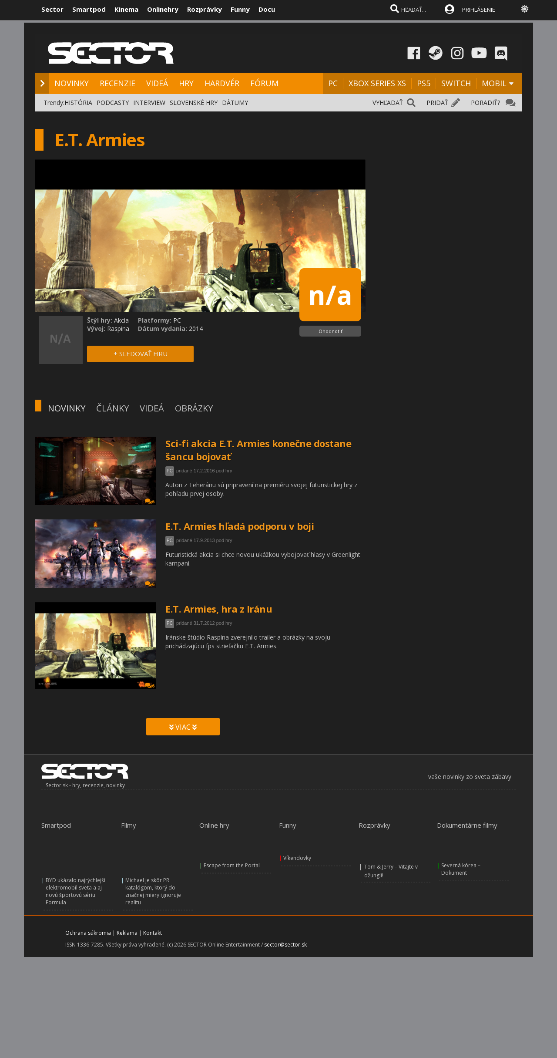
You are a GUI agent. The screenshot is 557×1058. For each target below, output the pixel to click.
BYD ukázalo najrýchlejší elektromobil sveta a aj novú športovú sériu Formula (75, 891)
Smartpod (89, 9)
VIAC (183, 727)
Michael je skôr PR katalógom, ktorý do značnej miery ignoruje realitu (153, 891)
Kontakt (152, 933)
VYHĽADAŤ (387, 102)
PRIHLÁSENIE (478, 9)
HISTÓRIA (78, 102)
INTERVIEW (149, 102)
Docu (266, 9)
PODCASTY (113, 102)
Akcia (121, 320)
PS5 (423, 83)
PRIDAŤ (437, 102)
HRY (186, 83)
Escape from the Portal (232, 865)
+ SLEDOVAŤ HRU (141, 353)
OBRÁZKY (194, 408)
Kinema (126, 9)
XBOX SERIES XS (377, 83)
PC (333, 83)
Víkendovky (297, 858)
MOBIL (494, 83)
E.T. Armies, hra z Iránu (218, 608)
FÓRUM (264, 83)
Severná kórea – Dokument (460, 869)
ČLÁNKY (112, 408)
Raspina (118, 328)
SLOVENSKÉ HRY (194, 102)
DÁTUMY (235, 102)
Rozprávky (204, 9)
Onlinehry (162, 9)
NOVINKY (71, 83)
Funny (240, 9)
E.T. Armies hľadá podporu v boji (239, 525)
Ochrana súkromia (88, 933)
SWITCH (456, 83)
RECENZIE (117, 83)
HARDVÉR (222, 83)
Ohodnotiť (330, 331)
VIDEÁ (157, 83)
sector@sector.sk (285, 944)
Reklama (127, 933)
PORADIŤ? (485, 102)
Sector (52, 9)
